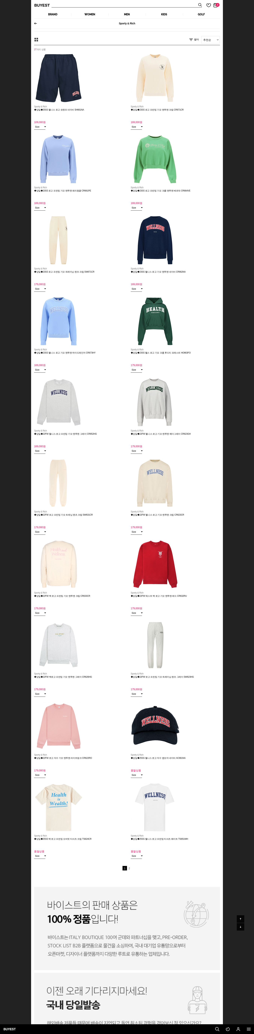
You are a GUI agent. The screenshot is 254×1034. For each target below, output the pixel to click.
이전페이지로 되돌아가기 (37, 23)
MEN (127, 14)
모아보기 (36, 39)
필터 (194, 39)
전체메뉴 (249, 1029)
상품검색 (127, 5)
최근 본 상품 (228, 1029)
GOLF (201, 14)
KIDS (164, 14)
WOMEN (89, 14)
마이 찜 (206, 5)
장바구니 (218, 5)
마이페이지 (238, 1029)
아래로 (240, 927)
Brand (52, 14)
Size (40, 127)
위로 (240, 919)
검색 (217, 1029)
